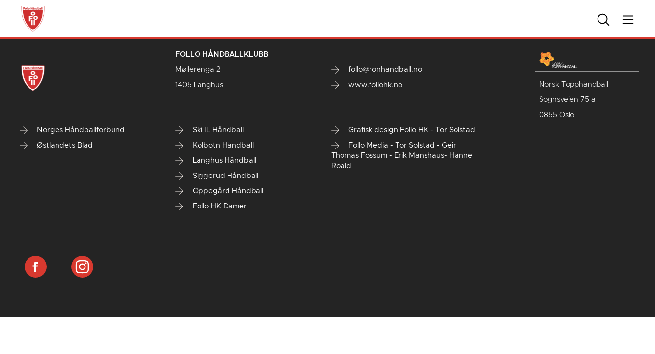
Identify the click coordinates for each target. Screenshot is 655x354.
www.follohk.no (366, 85)
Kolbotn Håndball (214, 145)
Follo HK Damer (211, 206)
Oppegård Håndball (219, 191)
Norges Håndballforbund (72, 130)
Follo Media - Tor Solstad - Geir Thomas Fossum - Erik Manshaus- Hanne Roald (401, 156)
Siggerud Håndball (216, 176)
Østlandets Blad (56, 145)
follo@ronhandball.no (376, 70)
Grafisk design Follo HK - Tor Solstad (403, 130)
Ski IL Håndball (209, 130)
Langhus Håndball (215, 161)
